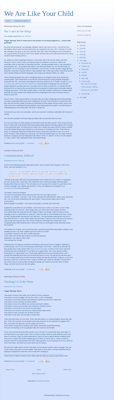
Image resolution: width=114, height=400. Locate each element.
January (84, 94)
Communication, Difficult (19, 155)
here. (25, 167)
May (83, 75)
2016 (81, 54)
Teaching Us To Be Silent (18, 281)
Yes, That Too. (26, 36)
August (84, 69)
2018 (81, 48)
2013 (81, 97)
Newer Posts (10, 370)
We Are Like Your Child (38, 13)
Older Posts (67, 370)
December (85, 63)
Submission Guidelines (21, 21)
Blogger (66, 395)
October (84, 66)
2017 (81, 51)
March (83, 78)
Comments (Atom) (43, 381)
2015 (81, 57)
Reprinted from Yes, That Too (14, 161)
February (84, 81)
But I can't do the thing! (17, 31)
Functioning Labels (10, 188)
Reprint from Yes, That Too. (13, 286)
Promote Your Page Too (84, 35)
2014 (81, 60)
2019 (81, 45)
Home (8, 21)
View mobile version (38, 374)
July (83, 72)
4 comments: (31, 269)
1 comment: (30, 143)
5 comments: (31, 361)
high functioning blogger (39, 249)
